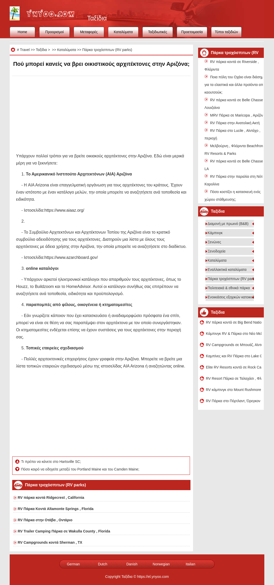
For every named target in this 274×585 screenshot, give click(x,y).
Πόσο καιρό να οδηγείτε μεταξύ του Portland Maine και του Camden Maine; (80, 469)
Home (22, 32)
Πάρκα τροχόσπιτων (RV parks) (107, 50)
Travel (25, 50)
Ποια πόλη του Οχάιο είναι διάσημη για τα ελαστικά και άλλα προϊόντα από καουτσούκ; (234, 84)
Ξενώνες (214, 242)
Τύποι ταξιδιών (226, 32)
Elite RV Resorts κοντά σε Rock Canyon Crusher (234, 367)
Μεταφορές (89, 32)
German (73, 564)
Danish (132, 564)
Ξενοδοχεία (216, 251)
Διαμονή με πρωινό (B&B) (228, 224)
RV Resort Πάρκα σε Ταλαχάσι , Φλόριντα (234, 378)
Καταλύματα (123, 32)
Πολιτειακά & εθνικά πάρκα (229, 288)
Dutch (102, 564)
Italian (190, 564)
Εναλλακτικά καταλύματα (227, 270)
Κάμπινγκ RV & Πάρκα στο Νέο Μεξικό (234, 334)
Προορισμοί (54, 32)
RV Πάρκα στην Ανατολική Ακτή (235, 123)
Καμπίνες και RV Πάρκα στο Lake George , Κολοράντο (234, 356)
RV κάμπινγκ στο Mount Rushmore (233, 390)
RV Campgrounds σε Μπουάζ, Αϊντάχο (234, 345)
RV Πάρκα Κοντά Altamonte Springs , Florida (56, 509)
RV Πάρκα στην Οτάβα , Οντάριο (45, 520)
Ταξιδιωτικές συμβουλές (157, 33)
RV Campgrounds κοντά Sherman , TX (50, 542)
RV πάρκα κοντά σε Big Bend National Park (234, 322)
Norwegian (161, 564)
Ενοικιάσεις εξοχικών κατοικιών (232, 297)
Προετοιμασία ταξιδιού (192, 33)
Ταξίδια (41, 50)
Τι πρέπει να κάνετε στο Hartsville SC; (51, 462)
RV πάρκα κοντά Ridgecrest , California (51, 497)
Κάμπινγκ (215, 233)
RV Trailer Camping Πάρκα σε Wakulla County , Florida (64, 531)
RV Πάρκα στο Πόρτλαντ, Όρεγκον (233, 401)
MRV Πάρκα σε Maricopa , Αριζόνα (237, 115)
